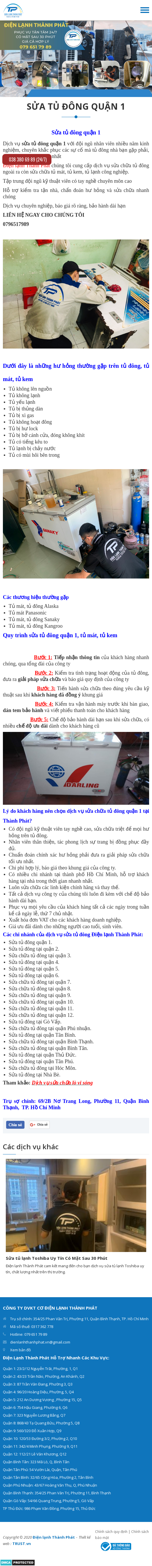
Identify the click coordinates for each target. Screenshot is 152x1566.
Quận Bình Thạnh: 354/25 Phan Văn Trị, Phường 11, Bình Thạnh (57, 1492)
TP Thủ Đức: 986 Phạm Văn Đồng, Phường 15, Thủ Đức (49, 1508)
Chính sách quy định (111, 1531)
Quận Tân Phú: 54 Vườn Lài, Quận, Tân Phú (40, 1469)
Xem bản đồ (20, 1349)
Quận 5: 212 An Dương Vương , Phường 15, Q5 (42, 1399)
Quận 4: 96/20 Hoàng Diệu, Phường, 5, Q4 (38, 1391)
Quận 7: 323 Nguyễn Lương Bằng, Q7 (34, 1415)
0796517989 (16, 224)
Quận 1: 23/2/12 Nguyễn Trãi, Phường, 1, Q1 (40, 1368)
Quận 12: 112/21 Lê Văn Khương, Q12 (34, 1454)
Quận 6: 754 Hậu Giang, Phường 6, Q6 (35, 1407)
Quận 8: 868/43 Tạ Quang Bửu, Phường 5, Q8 (41, 1423)
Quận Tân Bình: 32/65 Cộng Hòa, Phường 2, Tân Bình (48, 1477)
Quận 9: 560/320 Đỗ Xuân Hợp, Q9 (32, 1430)
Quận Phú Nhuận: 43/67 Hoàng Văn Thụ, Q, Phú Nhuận (50, 1485)
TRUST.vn (21, 1543)
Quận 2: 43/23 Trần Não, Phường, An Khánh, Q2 (43, 1376)
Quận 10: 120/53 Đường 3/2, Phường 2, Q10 (40, 1438)
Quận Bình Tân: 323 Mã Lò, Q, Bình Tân (36, 1461)
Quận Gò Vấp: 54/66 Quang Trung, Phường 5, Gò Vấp (48, 1500)
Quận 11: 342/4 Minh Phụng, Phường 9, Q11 (40, 1446)
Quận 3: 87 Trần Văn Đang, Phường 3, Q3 (38, 1384)
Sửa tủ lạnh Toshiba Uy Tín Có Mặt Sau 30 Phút (56, 1258)
